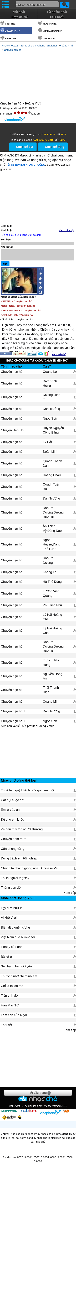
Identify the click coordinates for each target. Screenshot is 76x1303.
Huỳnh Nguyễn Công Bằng (53, 432)
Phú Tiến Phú (52, 607)
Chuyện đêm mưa (14, 870)
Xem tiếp (69, 924)
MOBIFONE (50, 23)
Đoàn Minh (50, 453)
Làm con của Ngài (14, 1046)
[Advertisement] (38, 769)
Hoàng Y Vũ (66, 45)
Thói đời (6, 1056)
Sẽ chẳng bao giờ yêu (16, 998)
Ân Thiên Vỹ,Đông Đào (52, 530)
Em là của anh (11, 841)
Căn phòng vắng (12, 880)
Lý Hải (47, 444)
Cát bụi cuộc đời (12, 831)
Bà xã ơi (7, 988)
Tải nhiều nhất (57, 11)
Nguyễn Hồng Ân (52, 678)
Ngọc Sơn (50, 420)
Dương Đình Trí (51, 399)
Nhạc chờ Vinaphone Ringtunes (39, 45)
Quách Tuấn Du (51, 489)
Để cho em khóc (12, 851)
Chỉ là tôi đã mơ (12, 1017)
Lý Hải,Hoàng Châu (52, 619)
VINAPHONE (12, 31)
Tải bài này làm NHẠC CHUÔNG (25, 164)
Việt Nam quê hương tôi (18, 969)
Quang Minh (51, 703)
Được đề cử (19, 17)
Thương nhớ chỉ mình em (19, 1008)
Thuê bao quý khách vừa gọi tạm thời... (29, 822)
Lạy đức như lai (12, 939)
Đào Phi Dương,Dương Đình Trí (53, 514)
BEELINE (10, 38)
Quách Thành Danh (52, 465)
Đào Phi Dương (48, 562)
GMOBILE (49, 38)
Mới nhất (19, 11)
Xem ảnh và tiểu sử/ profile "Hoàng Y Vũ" (27, 728)
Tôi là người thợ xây (15, 909)
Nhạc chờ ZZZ (10, 45)
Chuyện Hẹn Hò (12, 432)
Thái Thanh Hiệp (51, 692)
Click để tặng (54, 147)
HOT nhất (56, 17)
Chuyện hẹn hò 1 (13, 713)
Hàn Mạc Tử (10, 1037)
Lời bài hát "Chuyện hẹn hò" (17, 321)
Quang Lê (50, 373)
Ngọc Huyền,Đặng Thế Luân (51, 546)
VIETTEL (10, 23)
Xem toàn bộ (66, 230)
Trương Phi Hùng (51, 664)
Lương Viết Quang (50, 595)
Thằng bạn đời (11, 919)
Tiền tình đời (9, 1027)
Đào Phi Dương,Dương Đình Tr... (53, 648)
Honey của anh (11, 978)
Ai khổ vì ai (9, 949)
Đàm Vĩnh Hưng (50, 385)
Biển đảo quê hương (15, 959)
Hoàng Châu (52, 477)
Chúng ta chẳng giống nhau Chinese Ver (29, 900)
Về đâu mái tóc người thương (22, 861)
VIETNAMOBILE (52, 31)
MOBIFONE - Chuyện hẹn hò (18, 307)
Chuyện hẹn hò (12, 49)
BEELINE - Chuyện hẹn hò (17, 317)
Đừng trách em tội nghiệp (19, 890)
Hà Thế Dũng (52, 584)
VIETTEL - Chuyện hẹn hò (16, 303)
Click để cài (24, 147)
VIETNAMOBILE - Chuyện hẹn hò (21, 312)
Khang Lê (49, 574)
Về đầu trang (38, 1181)
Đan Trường (51, 411)
